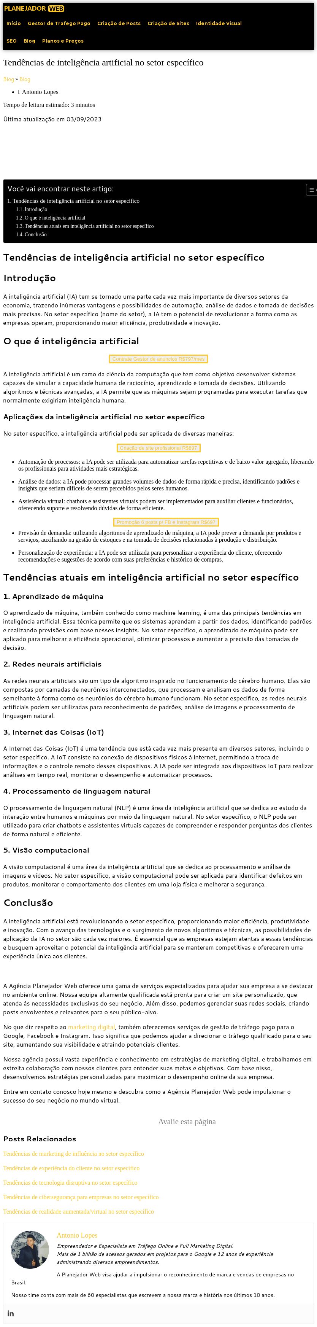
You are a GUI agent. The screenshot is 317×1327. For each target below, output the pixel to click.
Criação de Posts (119, 23)
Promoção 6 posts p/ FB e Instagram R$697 (166, 522)
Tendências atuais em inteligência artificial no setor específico (89, 226)
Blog (29, 41)
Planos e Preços (63, 41)
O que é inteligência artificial (55, 218)
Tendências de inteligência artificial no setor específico (76, 200)
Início (13, 23)
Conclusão (36, 234)
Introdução (36, 209)
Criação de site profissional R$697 (158, 448)
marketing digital (91, 1026)
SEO (11, 41)
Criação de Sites (168, 23)
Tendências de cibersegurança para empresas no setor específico (81, 1197)
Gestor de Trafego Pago (59, 23)
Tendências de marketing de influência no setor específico (73, 1153)
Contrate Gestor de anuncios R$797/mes (158, 359)
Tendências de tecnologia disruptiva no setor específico (70, 1182)
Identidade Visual (219, 23)
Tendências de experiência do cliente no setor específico (71, 1168)
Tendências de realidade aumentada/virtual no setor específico (78, 1211)
